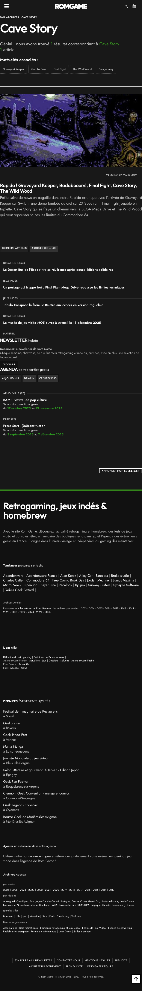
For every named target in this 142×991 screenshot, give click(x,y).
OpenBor (30, 585)
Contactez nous (68, 960)
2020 (6, 612)
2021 (14, 612)
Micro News (12, 585)
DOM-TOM (83, 905)
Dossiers (53, 661)
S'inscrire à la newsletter (33, 960)
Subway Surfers (99, 585)
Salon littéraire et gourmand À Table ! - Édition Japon (41, 770)
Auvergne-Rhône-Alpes (15, 901)
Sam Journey (106, 69)
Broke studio (120, 575)
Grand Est (93, 901)
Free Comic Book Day (68, 580)
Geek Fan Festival (16, 781)
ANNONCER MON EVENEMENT (120, 471)
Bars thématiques (28, 928)
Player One (48, 585)
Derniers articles (14, 248)
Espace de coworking (120, 928)
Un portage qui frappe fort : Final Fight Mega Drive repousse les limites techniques (64, 287)
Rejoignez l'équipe (100, 966)
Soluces (64, 661)
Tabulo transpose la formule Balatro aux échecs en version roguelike (53, 305)
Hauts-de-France (109, 901)
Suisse (130, 905)
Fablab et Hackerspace (16, 931)
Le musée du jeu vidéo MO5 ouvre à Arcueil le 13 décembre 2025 (52, 322)
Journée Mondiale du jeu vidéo (25, 758)
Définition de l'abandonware (49, 657)
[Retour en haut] (136, 979)
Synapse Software (126, 585)
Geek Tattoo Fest (15, 734)
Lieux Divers (65, 931)
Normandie (9, 905)
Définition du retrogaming (17, 657)
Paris (52, 916)
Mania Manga (13, 746)
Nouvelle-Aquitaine (27, 905)
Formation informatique (43, 931)
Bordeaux (8, 916)
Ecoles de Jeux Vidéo (94, 928)
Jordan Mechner (98, 580)
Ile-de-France (127, 901)
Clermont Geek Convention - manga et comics (36, 793)
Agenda (134, 6)
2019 (131, 608)
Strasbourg (63, 916)
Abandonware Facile (82, 661)
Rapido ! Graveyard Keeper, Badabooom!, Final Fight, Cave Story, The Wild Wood (68, 188)
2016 (107, 608)
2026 (6, 890)
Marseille (34, 916)
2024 (39, 612)
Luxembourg (118, 905)
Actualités (34, 661)
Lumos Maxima (123, 580)
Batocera (101, 575)
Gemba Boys (38, 69)
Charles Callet (13, 580)
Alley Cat (85, 575)
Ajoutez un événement (45, 966)
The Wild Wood (82, 69)
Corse (83, 901)
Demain (29, 378)
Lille (18, 916)
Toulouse (76, 916)
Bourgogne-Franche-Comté (44, 901)
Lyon (25, 916)
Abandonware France (41, 575)
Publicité (121, 960)
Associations (10, 928)
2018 (123, 608)
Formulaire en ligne (37, 856)
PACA (54, 905)
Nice (44, 916)
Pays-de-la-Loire (67, 905)
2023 (31, 612)
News (24, 668)
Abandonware (13, 575)
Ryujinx (80, 585)
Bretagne (65, 901)
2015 (100, 608)
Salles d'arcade (82, 931)
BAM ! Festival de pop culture (25, 400)
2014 (92, 608)
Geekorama (11, 723)
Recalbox (65, 585)
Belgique (95, 905)
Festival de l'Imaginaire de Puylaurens (30, 711)
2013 (84, 608)
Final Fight (59, 69)
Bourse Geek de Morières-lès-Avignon (30, 816)
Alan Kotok (68, 575)
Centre (75, 901)
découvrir (9, 364)
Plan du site (74, 966)
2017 (115, 608)
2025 (48, 612)
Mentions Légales (97, 960)
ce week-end (48, 378)
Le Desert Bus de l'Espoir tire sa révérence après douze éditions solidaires (58, 269)
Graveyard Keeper (13, 69)
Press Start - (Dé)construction (24, 425)
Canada (106, 905)
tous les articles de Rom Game (31, 608)
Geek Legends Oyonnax (20, 805)
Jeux (44, 661)
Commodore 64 (37, 580)
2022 (23, 612)
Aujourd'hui (10, 378)
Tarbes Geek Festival (19, 589)
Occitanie (44, 905)
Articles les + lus (44, 248)
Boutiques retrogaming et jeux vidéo (60, 928)
